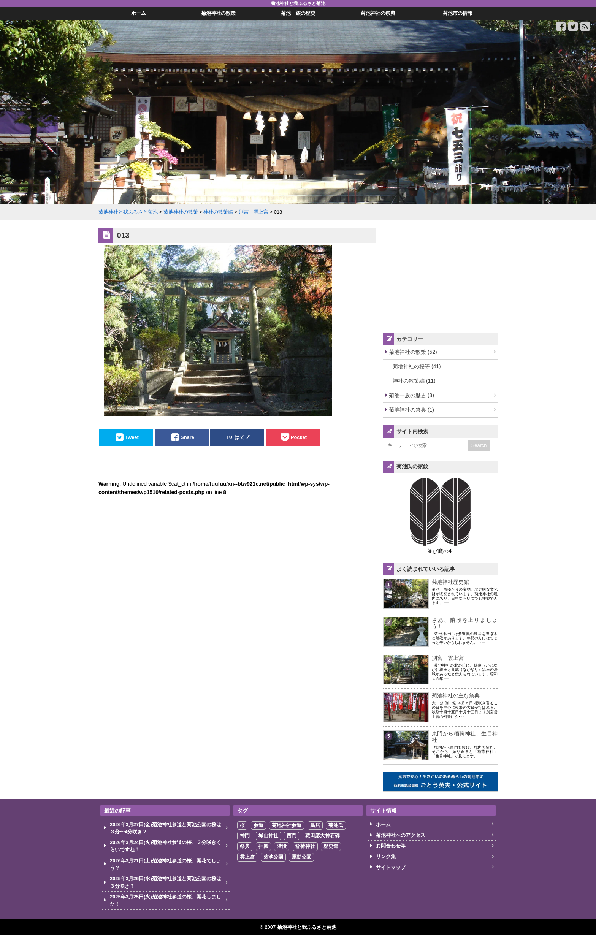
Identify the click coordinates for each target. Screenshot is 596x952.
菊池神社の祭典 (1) (411, 410)
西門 (291, 835)
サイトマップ (391, 867)
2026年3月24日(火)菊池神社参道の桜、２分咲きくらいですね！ (165, 846)
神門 (245, 835)
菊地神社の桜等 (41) (417, 366)
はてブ (242, 437)
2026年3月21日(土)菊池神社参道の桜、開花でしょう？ (165, 864)
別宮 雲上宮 (448, 658)
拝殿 (263, 846)
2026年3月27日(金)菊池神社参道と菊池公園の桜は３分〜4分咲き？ (165, 828)
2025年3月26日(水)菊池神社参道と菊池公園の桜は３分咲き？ (165, 882)
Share (187, 437)
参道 (258, 825)
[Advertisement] (441, 275)
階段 (282, 846)
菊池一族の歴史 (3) (411, 395)
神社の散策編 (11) (414, 381)
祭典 (245, 846)
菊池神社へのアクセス (400, 835)
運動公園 (301, 857)
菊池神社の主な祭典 (456, 695)
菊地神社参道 (286, 825)
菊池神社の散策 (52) (413, 352)
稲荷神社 (305, 846)
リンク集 (386, 856)
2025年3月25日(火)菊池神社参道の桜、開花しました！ (165, 900)
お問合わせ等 (391, 846)
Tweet (132, 437)
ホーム (383, 824)
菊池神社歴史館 (450, 582)
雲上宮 (247, 857)
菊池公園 (273, 857)
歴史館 (330, 846)
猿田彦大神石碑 (322, 835)
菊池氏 (335, 825)
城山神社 (268, 835)
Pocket (299, 437)
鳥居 (315, 825)
